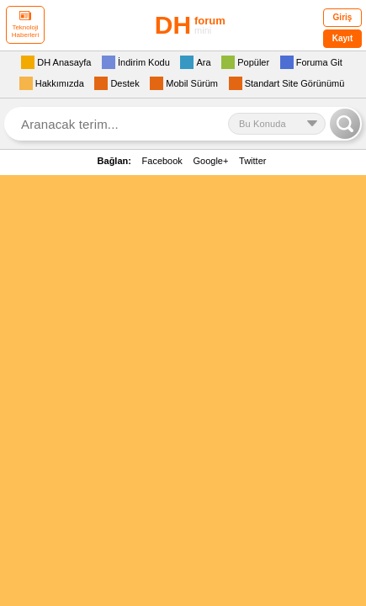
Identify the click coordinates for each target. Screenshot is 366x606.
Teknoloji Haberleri (25, 25)
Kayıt (342, 38)
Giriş (343, 17)
